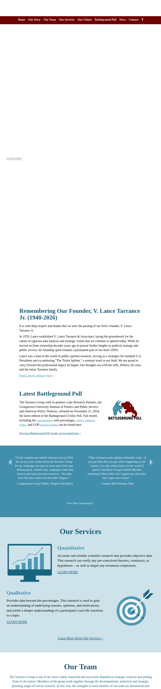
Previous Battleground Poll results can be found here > (53, 433)
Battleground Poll (105, 19)
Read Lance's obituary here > (37, 375)
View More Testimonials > (80, 503)
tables (81, 420)
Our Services (67, 19)
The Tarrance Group (81, 8)
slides (23, 424)
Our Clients (85, 19)
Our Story (34, 19)
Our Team (50, 19)
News (122, 19)
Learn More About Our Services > (80, 638)
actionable (15, 158)
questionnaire (45, 420)
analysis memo (49, 424)
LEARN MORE (68, 572)
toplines (91, 420)
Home (21, 19)
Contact (133, 19)
